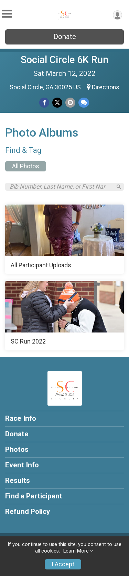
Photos (17, 449)
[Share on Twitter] (57, 103)
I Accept (63, 564)
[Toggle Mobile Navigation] (7, 14)
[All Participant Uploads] (64, 239)
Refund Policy (27, 511)
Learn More (76, 551)
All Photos (25, 166)
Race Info (20, 418)
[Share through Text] (83, 103)
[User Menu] (117, 15)
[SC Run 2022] (64, 315)
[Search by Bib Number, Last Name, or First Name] (61, 186)
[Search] (119, 187)
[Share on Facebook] (44, 103)
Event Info (22, 465)
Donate (64, 36)
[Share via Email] (70, 103)
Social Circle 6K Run (64, 60)
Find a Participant (33, 496)
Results (17, 480)
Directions (105, 87)
